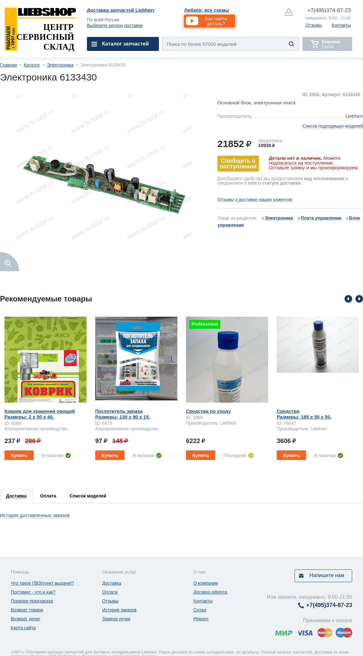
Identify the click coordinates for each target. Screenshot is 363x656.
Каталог (32, 64)
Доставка (111, 583)
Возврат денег (25, 618)
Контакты (341, 25)
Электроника (60, 64)
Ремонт (201, 618)
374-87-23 (329, 10)
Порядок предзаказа (32, 600)
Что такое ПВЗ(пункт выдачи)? (42, 583)
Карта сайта (23, 627)
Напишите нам (327, 575)
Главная (8, 64)
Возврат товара (27, 609)
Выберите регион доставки (115, 25)
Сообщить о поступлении (238, 164)
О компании (205, 583)
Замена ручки (116, 618)
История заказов (119, 609)
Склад (199, 609)
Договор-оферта (210, 592)
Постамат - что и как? (33, 592)
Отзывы (313, 25)
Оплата (109, 592)
